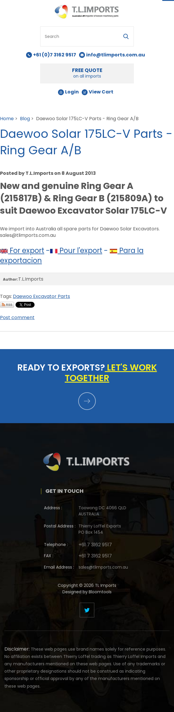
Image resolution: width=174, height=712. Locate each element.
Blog (25, 118)
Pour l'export (76, 250)
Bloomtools (100, 594)
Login (72, 91)
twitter (87, 610)
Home (7, 118)
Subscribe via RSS (7, 305)
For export (22, 250)
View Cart (101, 91)
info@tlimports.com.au (115, 54)
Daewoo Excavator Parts (41, 296)
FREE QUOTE (87, 73)
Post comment (17, 317)
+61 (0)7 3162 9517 (54, 54)
